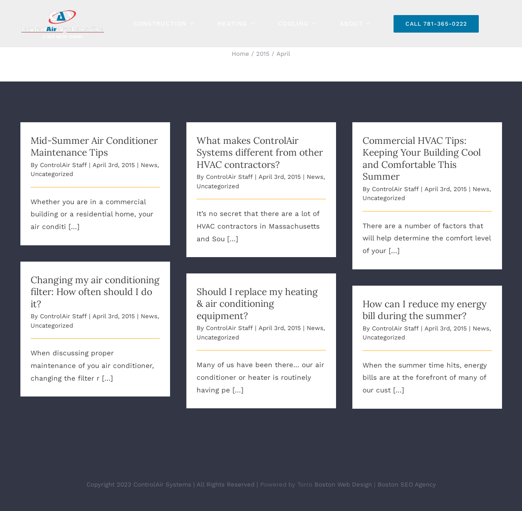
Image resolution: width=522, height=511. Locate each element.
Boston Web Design (343, 484)
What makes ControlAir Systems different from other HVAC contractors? (260, 152)
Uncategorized (52, 174)
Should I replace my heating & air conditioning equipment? (257, 304)
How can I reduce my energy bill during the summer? (425, 310)
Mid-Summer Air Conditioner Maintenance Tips (94, 146)
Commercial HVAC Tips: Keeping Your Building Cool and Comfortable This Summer (422, 158)
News (149, 165)
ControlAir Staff (63, 165)
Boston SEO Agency (407, 484)
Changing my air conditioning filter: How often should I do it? (95, 292)
